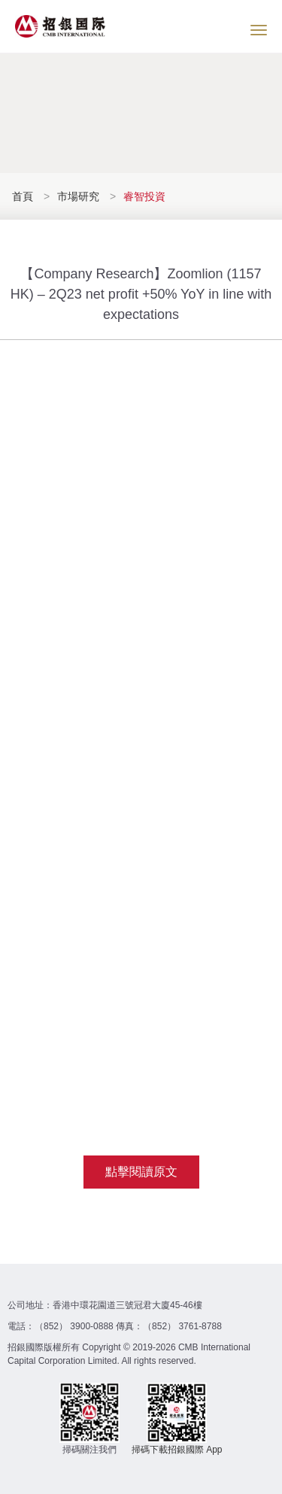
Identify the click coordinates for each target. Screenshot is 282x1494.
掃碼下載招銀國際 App (177, 1449)
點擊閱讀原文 (141, 1171)
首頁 (24, 196)
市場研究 (78, 196)
